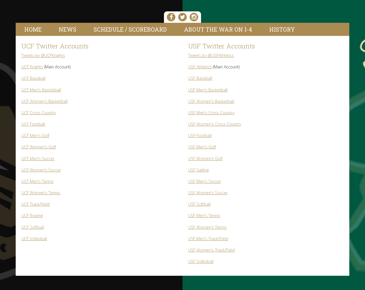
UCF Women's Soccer (41, 170)
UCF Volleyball (34, 238)
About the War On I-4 (218, 29)
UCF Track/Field (35, 204)
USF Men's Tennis (204, 215)
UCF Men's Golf (35, 135)
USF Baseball (200, 78)
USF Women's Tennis (207, 227)
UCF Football (33, 124)
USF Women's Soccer (208, 192)
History (282, 29)
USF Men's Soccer (204, 181)
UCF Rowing (32, 215)
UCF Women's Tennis (40, 192)
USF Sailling (198, 170)
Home (33, 29)
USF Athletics (200, 67)
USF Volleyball (201, 261)
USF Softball (199, 204)
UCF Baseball (33, 78)
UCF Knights (32, 67)
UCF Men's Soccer (37, 158)
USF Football (200, 135)
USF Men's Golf (202, 147)
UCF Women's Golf (38, 147)
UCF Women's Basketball (44, 101)
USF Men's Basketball (208, 90)
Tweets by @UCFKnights (43, 55)
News (67, 29)
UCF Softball (32, 227)
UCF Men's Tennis (37, 181)
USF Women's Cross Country (214, 124)
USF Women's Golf (205, 158)
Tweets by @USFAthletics (211, 55)
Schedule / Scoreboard (130, 29)
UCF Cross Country (38, 112)
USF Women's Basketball (211, 101)
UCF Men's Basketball (41, 90)
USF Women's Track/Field (211, 250)
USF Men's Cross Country (211, 112)
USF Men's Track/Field (208, 238)
